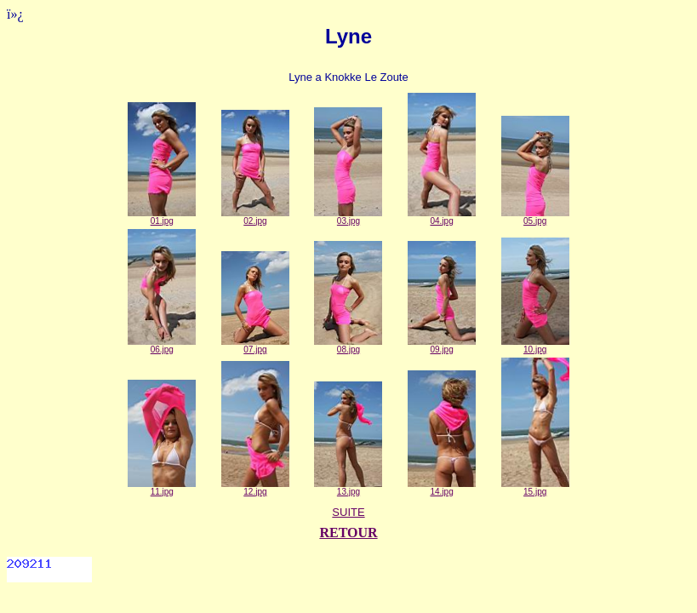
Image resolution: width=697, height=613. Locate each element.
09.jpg (442, 345)
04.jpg (442, 217)
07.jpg (255, 345)
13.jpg (348, 487)
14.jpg (442, 487)
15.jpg (535, 487)
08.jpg (348, 345)
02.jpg (255, 217)
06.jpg (162, 345)
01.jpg (162, 217)
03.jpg (348, 217)
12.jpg (255, 487)
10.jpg (535, 345)
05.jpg (535, 217)
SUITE (348, 512)
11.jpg (162, 487)
